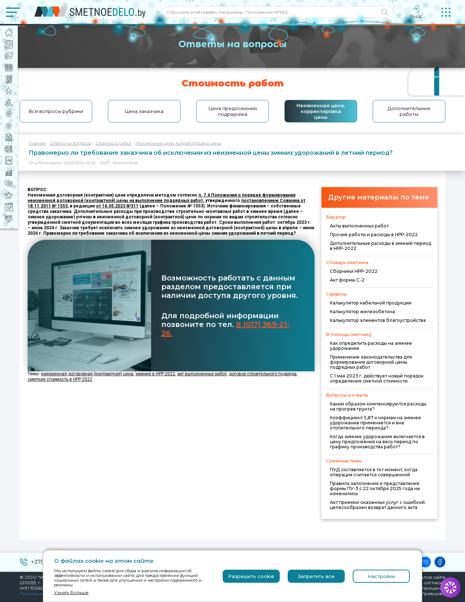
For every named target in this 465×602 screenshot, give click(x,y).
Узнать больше (71, 592)
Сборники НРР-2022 (353, 271)
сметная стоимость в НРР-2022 (60, 379)
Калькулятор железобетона (362, 311)
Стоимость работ (114, 143)
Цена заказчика (144, 111)
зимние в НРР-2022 (155, 373)
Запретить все (316, 576)
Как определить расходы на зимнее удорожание (371, 345)
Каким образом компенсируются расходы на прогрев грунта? (378, 406)
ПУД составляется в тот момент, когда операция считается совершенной (373, 472)
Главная (37, 143)
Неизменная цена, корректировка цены (320, 111)
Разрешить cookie (251, 576)
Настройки (381, 576)
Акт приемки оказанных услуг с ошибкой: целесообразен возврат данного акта (378, 505)
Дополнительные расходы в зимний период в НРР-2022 (380, 246)
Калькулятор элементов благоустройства (378, 320)
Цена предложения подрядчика (233, 111)
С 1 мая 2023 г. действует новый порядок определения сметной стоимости (377, 378)
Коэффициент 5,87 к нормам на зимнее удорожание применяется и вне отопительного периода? (375, 423)
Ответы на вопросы (71, 143)
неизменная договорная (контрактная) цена (87, 373)
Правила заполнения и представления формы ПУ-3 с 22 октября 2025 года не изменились (375, 488)
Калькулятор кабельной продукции (371, 303)
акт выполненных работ (202, 373)
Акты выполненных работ (359, 226)
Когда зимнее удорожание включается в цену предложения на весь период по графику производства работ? (377, 441)
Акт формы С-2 (347, 280)
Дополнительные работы (409, 111)
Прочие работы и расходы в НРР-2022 (374, 234)
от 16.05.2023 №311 (117, 206)
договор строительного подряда (262, 373)
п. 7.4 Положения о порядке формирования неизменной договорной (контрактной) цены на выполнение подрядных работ (161, 198)
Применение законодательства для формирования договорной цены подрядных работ (371, 362)
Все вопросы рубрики (56, 111)
